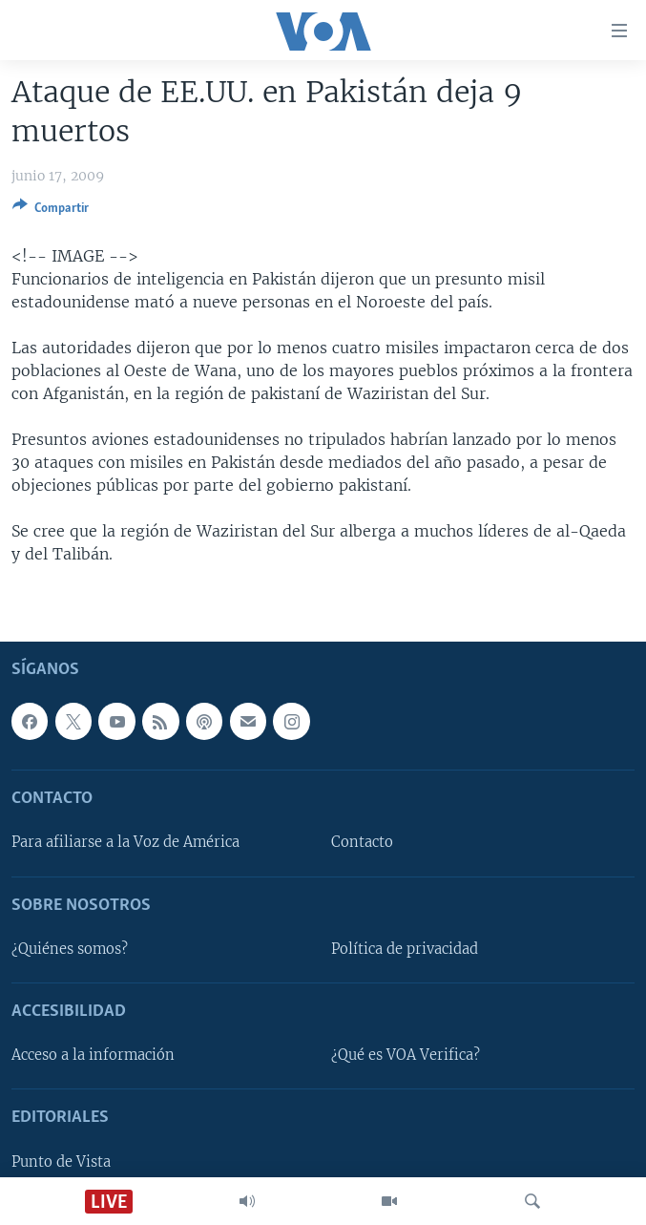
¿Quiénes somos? (69, 949)
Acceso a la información (93, 1055)
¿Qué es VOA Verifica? (405, 1055)
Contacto (362, 842)
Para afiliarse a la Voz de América (125, 842)
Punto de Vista (61, 1161)
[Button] (50, 211)
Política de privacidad (404, 949)
